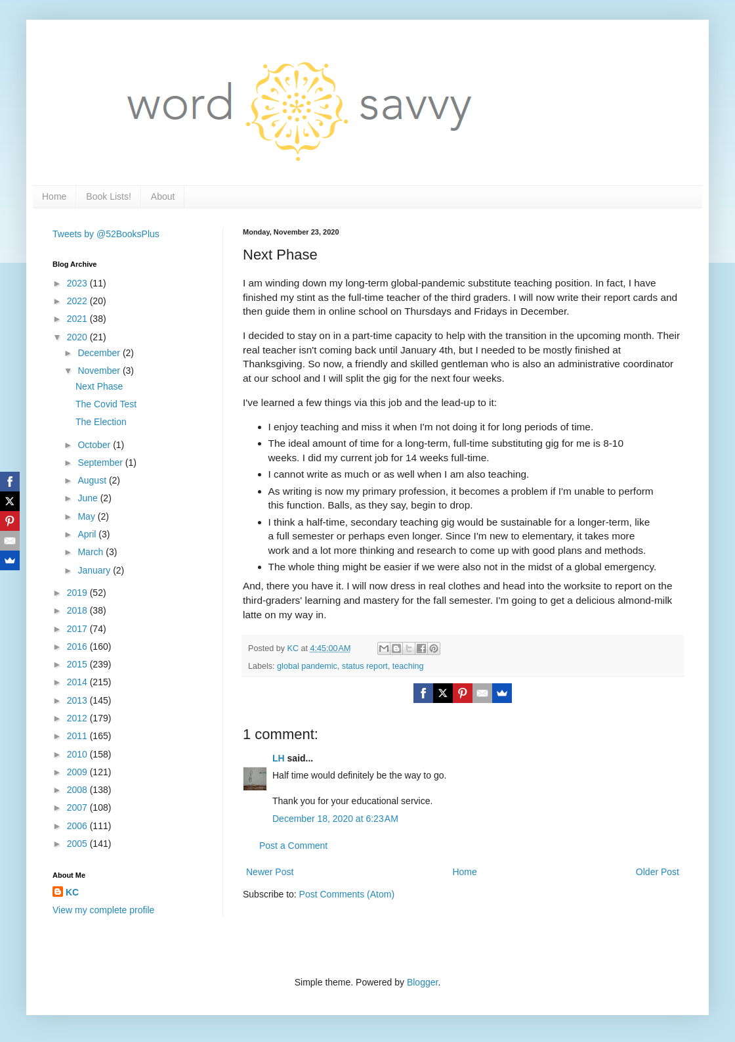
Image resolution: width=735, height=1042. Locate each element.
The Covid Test (105, 404)
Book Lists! (108, 196)
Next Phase (99, 386)
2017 (78, 628)
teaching (408, 666)
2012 (78, 718)
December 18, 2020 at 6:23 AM (335, 818)
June (88, 498)
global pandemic (307, 666)
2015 (78, 664)
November (99, 370)
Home (54, 196)
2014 (78, 682)
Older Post (657, 872)
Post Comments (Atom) (346, 894)
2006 (78, 826)
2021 (78, 318)
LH (278, 758)
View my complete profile (103, 910)
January (95, 570)
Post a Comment (293, 845)
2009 (78, 772)
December (99, 353)
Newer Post (269, 872)
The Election (101, 422)
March (91, 552)
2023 (78, 283)
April (87, 534)
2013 (78, 700)
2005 (78, 843)
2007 (78, 807)
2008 (78, 789)
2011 (78, 736)
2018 (78, 610)
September (101, 462)
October (95, 445)
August (92, 480)
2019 (78, 592)
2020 (78, 337)
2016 (78, 646)
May (87, 516)
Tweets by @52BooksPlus (105, 234)
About (163, 196)
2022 (78, 301)
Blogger (422, 982)
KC (72, 892)
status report (365, 666)
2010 (78, 754)
